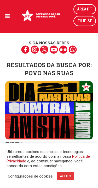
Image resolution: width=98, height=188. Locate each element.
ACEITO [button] (65, 176)
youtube (53, 49)
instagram (35, 49)
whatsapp (72, 49)
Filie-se (85, 21)
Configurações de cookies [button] (30, 176)
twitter (44, 49)
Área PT (84, 9)
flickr (63, 49)
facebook (25, 49)
